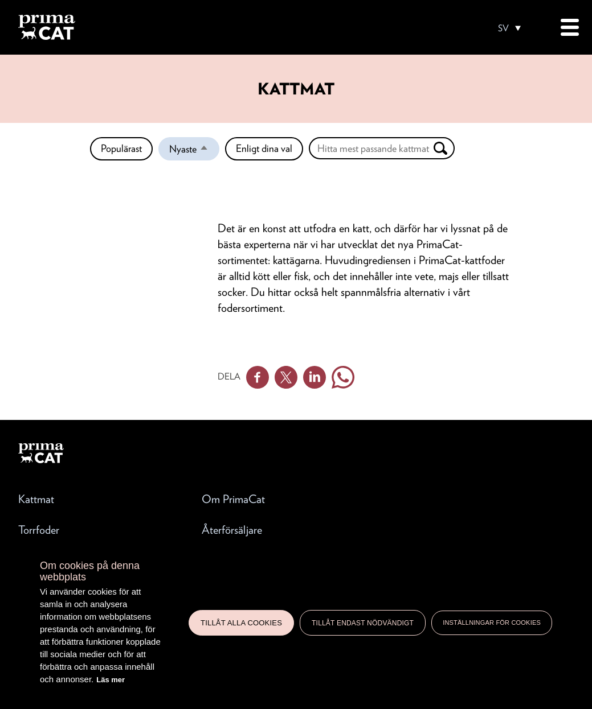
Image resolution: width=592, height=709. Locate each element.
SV (503, 28)
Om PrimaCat (233, 499)
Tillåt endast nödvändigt (363, 623)
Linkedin (314, 377)
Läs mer (110, 679)
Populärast (121, 148)
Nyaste (194, 151)
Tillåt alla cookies (241, 623)
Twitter (286, 377)
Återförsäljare (232, 530)
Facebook (257, 377)
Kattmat (36, 499)
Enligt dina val (264, 148)
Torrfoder (38, 530)
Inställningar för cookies (492, 622)
